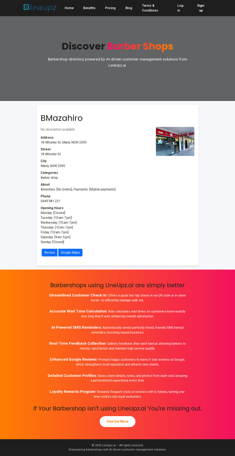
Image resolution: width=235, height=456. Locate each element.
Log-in (180, 8)
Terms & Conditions (150, 8)
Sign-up (201, 8)
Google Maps (70, 252)
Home (69, 8)
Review (49, 252)
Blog (128, 8)
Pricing (110, 8)
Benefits (89, 8)
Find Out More (117, 421)
